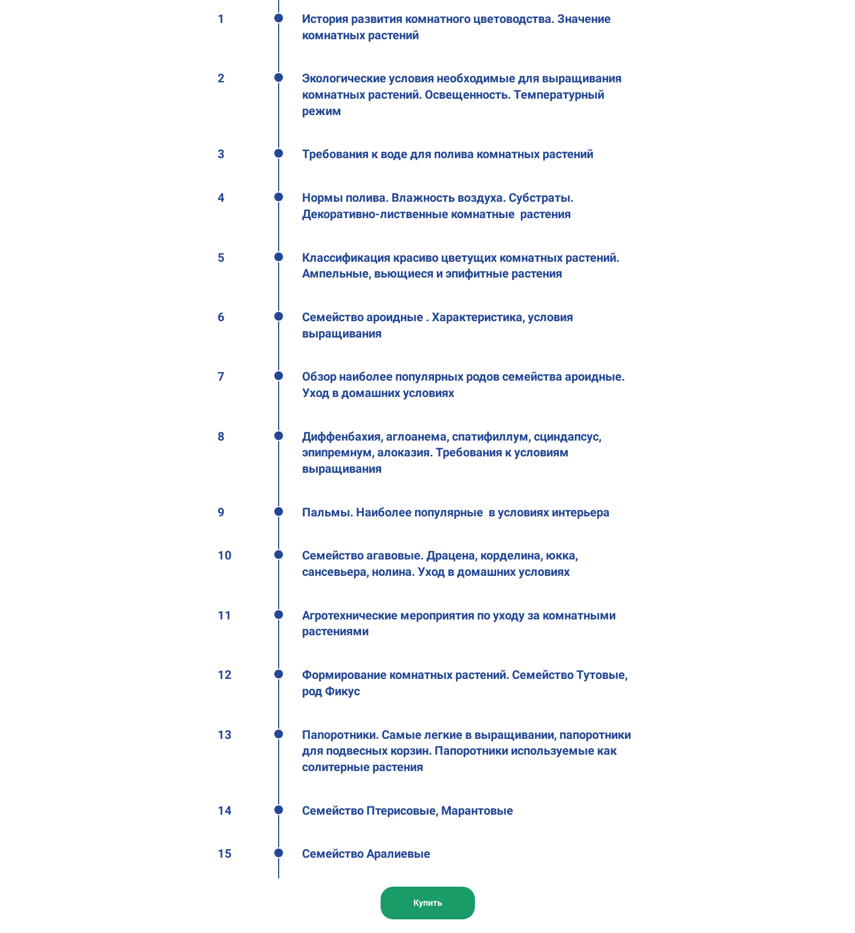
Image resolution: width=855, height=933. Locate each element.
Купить (427, 903)
